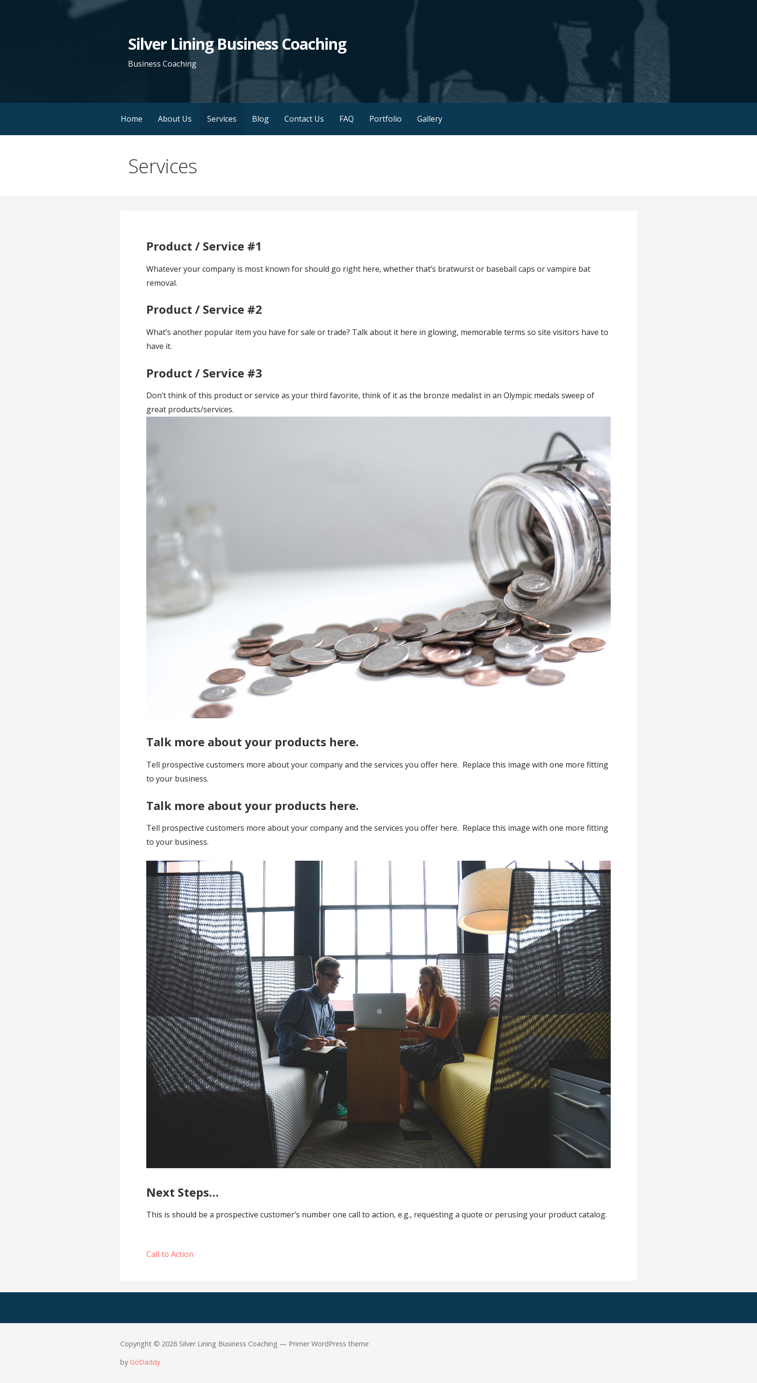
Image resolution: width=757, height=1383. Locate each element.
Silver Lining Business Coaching (237, 43)
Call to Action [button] (170, 1254)
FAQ (346, 118)
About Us (175, 118)
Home (131, 118)
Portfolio (385, 118)
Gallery (429, 118)
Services (222, 118)
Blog (260, 118)
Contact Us (304, 118)
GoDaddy (145, 1362)
